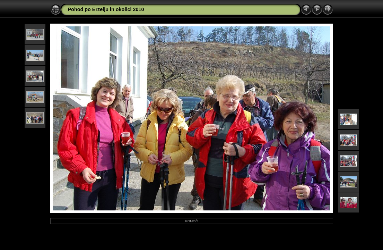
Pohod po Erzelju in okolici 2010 (106, 9)
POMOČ (191, 221)
